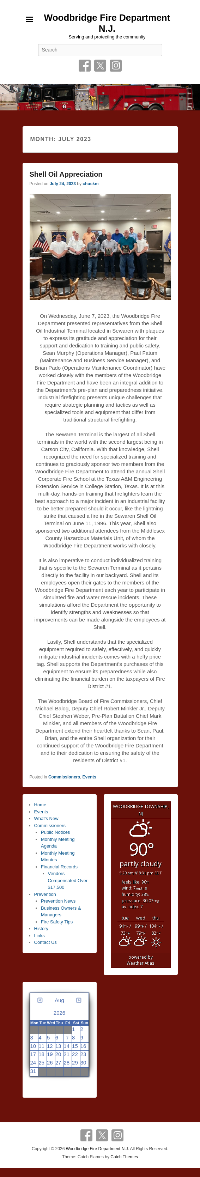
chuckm (90, 183)
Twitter (100, 66)
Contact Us (45, 942)
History (41, 928)
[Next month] (78, 1006)
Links (39, 935)
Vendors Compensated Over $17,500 (68, 880)
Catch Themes (124, 1156)
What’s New (46, 818)
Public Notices (55, 832)
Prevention (45, 894)
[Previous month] (40, 1006)
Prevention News (58, 901)
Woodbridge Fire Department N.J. (107, 23)
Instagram (116, 66)
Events (89, 777)
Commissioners (64, 777)
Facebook (85, 66)
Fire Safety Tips (57, 921)
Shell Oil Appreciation (66, 174)
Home (40, 804)
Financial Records (59, 866)
